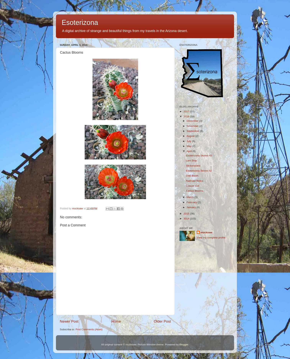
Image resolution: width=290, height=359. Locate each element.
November (193, 126)
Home (116, 321)
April (190, 151)
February (192, 202)
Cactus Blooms (194, 190)
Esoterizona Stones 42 (199, 170)
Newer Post (69, 321)
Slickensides (193, 165)
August (191, 136)
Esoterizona (80, 22)
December (193, 120)
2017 (187, 111)
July (189, 141)
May (189, 146)
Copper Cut (192, 185)
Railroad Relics (194, 180)
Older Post (162, 321)
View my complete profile (211, 237)
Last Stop (191, 160)
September (193, 131)
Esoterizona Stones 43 (199, 155)
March (190, 197)
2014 (187, 218)
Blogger (183, 344)
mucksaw (206, 232)
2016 (187, 116)
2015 (187, 213)
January (192, 207)
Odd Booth (192, 175)
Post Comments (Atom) (89, 329)
